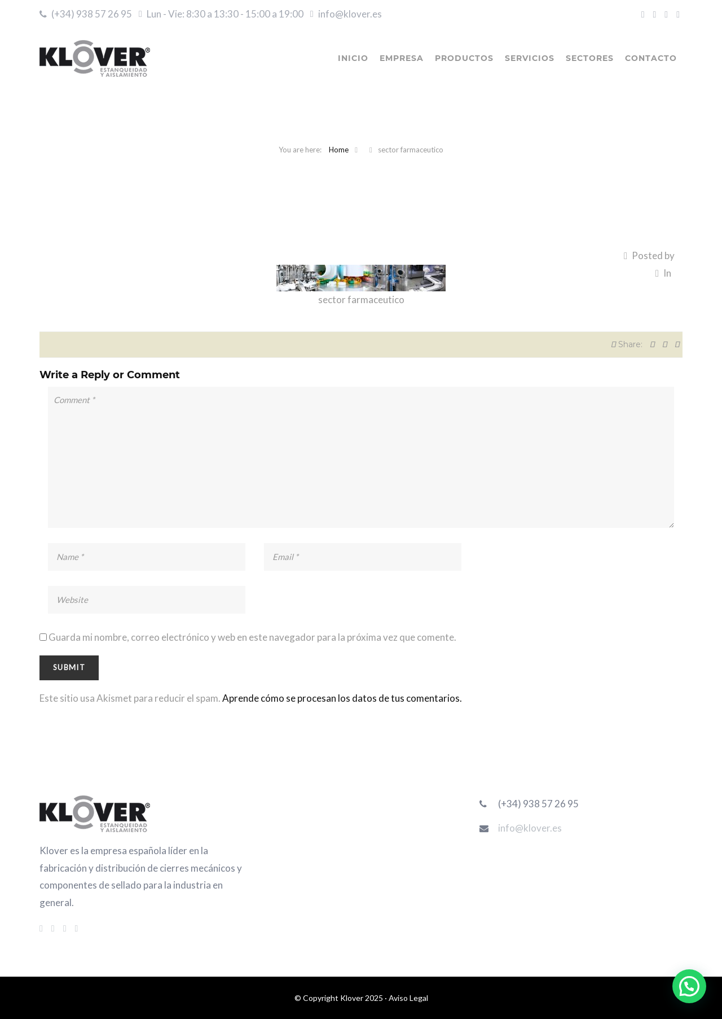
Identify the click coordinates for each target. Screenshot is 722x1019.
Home (339, 149)
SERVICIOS (529, 58)
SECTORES (590, 58)
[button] (689, 986)
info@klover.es (350, 14)
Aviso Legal (408, 998)
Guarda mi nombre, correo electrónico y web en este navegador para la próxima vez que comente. (252, 637)
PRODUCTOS (464, 58)
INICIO (353, 58)
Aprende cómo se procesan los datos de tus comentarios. (342, 698)
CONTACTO (651, 58)
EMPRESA (402, 58)
